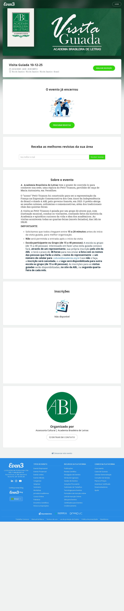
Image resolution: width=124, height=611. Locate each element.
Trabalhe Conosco (22, 519)
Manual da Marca (38, 519)
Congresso (37, 481)
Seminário (37, 487)
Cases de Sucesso (101, 472)
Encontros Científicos (41, 503)
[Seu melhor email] (54, 157)
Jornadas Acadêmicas (41, 493)
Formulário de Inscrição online (75, 493)
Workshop (37, 490)
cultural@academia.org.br (66, 258)
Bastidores (104, 519)
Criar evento (99, 468)
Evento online (39, 475)
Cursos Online (39, 496)
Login (117, 4)
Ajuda (97, 490)
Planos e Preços (100, 481)
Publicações (68, 468)
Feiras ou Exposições (41, 506)
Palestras (37, 500)
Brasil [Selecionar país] (16, 499)
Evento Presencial (40, 472)
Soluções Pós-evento (71, 484)
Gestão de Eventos (71, 481)
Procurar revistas (62, 125)
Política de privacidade (90, 519)
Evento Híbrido (39, 478)
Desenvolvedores (101, 487)
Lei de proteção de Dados (69, 519)
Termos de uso (52, 519)
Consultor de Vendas (102, 478)
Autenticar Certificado (102, 484)
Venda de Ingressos (71, 478)
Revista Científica (70, 472)
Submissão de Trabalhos (73, 487)
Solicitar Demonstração (103, 475)
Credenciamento (70, 506)
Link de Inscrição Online (72, 496)
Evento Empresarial (40, 468)
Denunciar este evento (62, 453)
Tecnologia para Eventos (73, 490)
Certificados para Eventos (73, 503)
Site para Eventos (70, 500)
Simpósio (37, 484)
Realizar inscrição (104, 68)
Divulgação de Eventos (72, 475)
